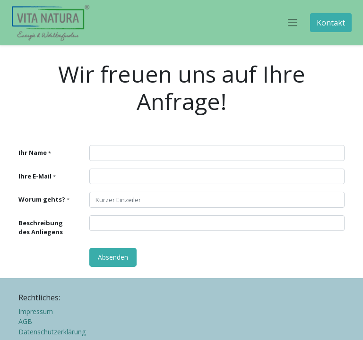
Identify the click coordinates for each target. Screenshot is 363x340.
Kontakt (331, 22)
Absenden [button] (113, 257)
